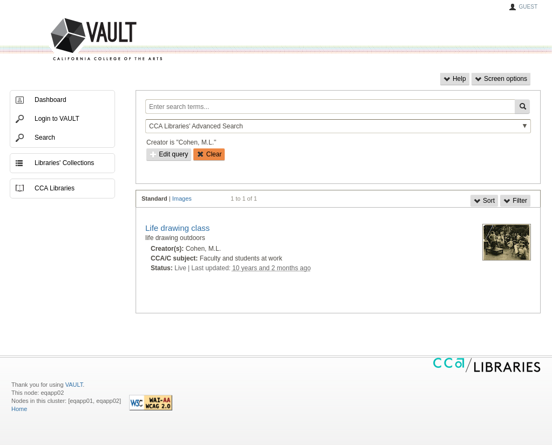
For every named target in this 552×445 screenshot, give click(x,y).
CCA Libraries (55, 188)
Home (19, 409)
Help (454, 79)
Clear (209, 154)
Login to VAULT (57, 118)
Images (182, 198)
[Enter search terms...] (330, 106)
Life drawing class (177, 227)
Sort (484, 200)
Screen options (501, 79)
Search (45, 137)
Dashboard (50, 100)
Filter (515, 200)
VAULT (65, 39)
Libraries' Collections (64, 163)
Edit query (169, 154)
